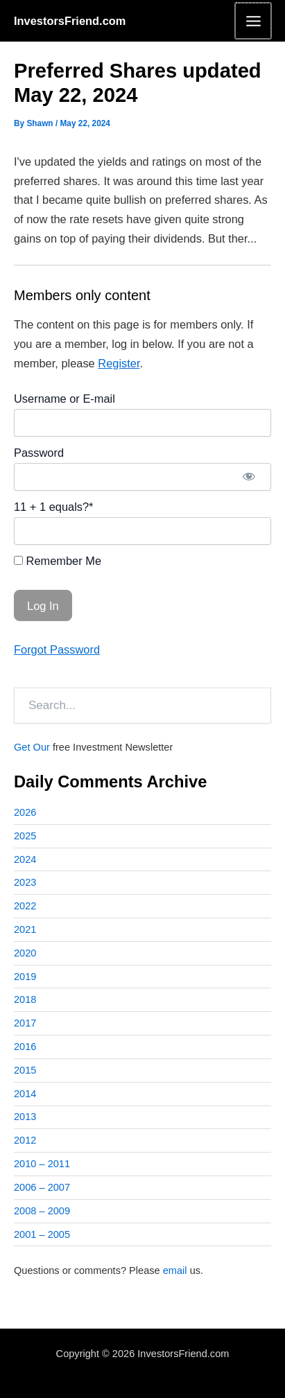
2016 (25, 1046)
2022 (25, 905)
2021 (25, 929)
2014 (25, 1093)
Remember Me (57, 560)
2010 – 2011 (42, 1163)
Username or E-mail (64, 398)
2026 (25, 812)
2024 (25, 859)
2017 (25, 1023)
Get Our (32, 747)
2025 (25, 835)
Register (118, 363)
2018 (25, 999)
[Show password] (249, 477)
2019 (25, 976)
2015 (25, 1070)
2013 (25, 1116)
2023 (25, 882)
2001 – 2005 (42, 1234)
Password (39, 452)
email (175, 1270)
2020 (25, 953)
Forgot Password (57, 649)
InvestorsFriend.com (70, 21)
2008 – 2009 (42, 1210)
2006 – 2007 (42, 1187)
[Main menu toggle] (253, 21)
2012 (25, 1140)
